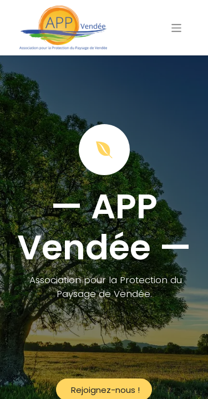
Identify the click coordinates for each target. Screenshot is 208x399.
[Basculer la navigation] (176, 27)
